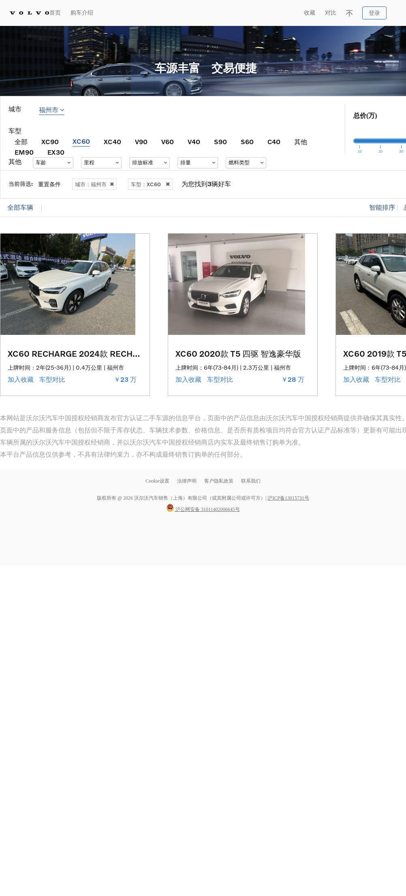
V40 (194, 141)
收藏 (309, 13)
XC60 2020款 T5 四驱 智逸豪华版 (238, 353)
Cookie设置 (157, 481)
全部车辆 (20, 207)
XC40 (112, 141)
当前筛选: (21, 183)
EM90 (24, 152)
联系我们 (251, 481)
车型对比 (53, 379)
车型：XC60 (150, 184)
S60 (247, 141)
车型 (15, 131)
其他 (300, 141)
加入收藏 (21, 379)
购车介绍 (82, 13)
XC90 (50, 141)
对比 (330, 13)
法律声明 (187, 481)
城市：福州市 (94, 184)
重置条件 (49, 184)
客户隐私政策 (218, 481)
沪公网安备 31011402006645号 (203, 509)
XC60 (81, 141)
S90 (220, 141)
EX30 (55, 152)
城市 (15, 109)
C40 (273, 141)
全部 (21, 141)
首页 (55, 13)
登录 (374, 13)
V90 (141, 141)
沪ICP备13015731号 (288, 498)
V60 (167, 141)
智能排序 (382, 207)
